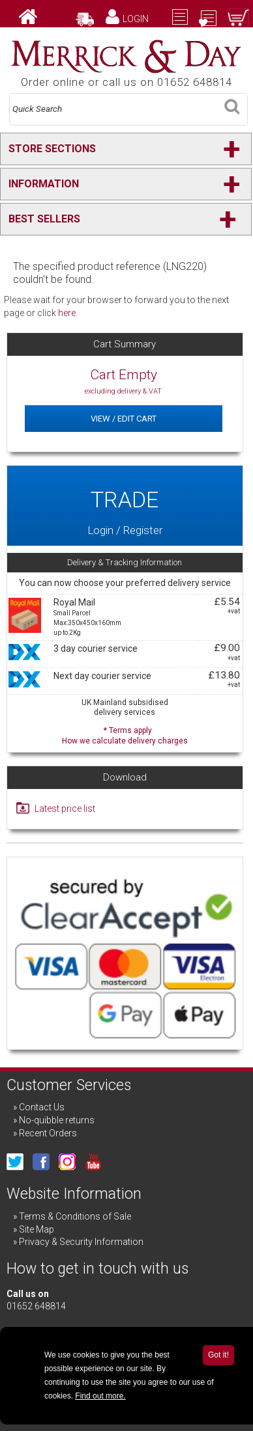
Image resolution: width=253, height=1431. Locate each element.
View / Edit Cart (123, 418)
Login (136, 19)
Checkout (204, 32)
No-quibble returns (57, 1120)
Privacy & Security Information (81, 1242)
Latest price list (65, 808)
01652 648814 (36, 1306)
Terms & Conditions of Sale (75, 1216)
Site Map (36, 1229)
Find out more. (100, 1395)
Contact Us (42, 1107)
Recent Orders (48, 1133)
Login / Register (125, 506)
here (67, 313)
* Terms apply (124, 734)
